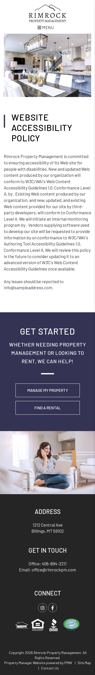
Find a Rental (47, 407)
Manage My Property (47, 390)
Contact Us (50, 668)
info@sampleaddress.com (28, 287)
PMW (68, 663)
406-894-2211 (54, 563)
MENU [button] (45, 27)
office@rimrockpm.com (54, 569)
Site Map (84, 663)
